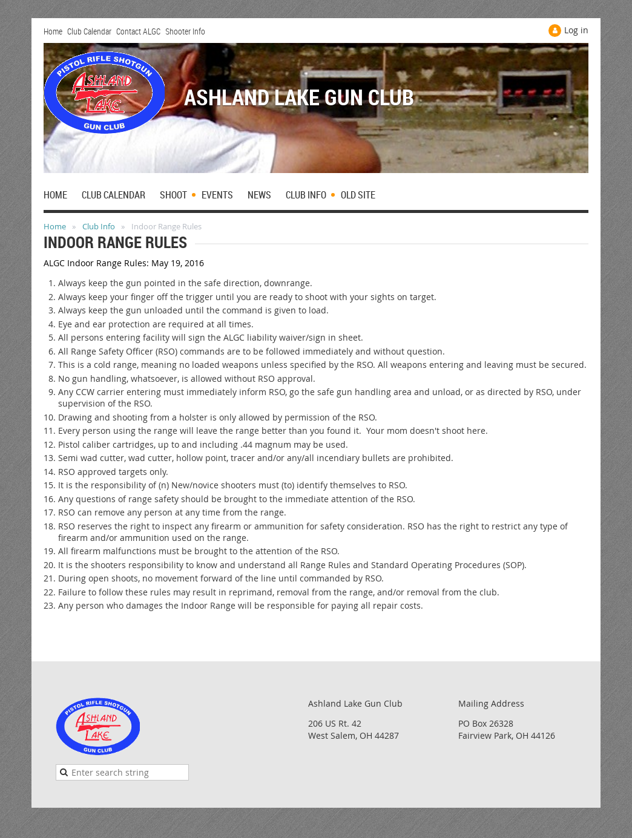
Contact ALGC (138, 31)
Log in (576, 30)
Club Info (98, 226)
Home (53, 31)
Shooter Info (185, 31)
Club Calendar (89, 31)
